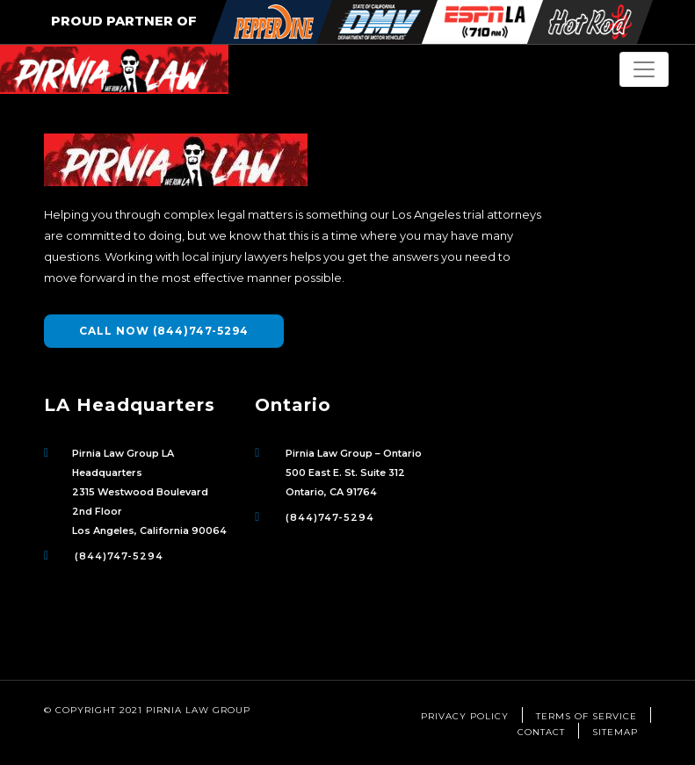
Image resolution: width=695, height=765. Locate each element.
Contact (541, 732)
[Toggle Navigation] (644, 69)
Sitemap (615, 732)
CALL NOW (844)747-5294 (164, 330)
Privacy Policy (465, 716)
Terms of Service (586, 716)
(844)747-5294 (119, 556)
